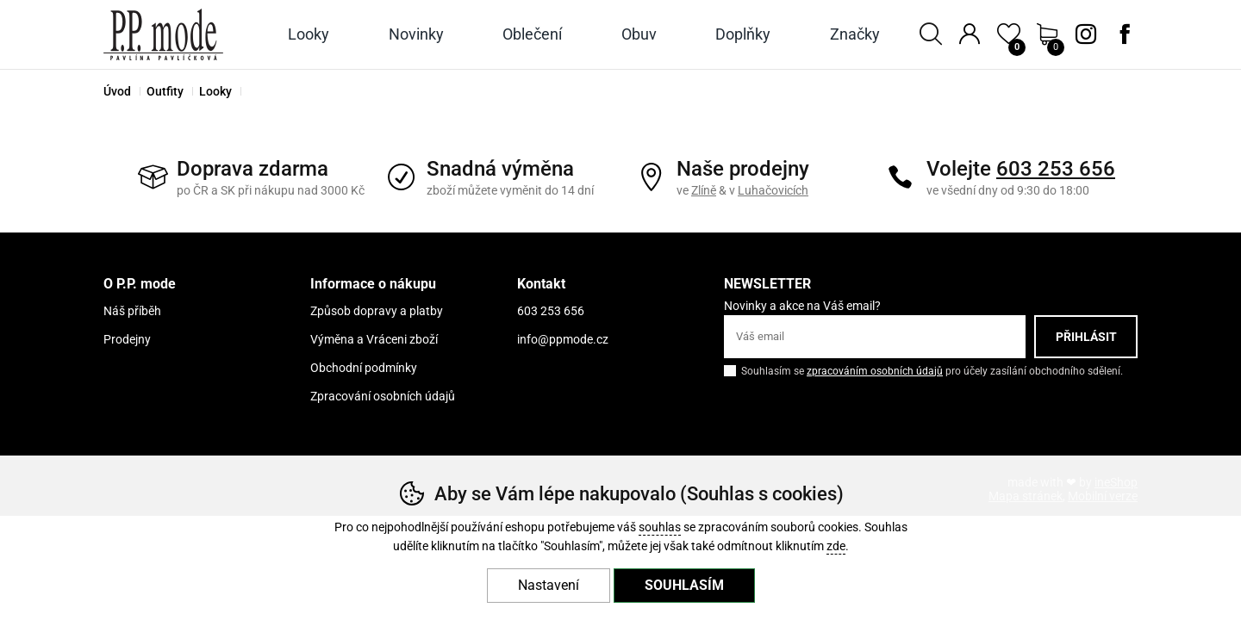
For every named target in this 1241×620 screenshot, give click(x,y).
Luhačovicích (773, 190)
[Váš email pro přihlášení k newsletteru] (875, 336)
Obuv (639, 34)
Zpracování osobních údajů (382, 396)
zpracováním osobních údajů (875, 371)
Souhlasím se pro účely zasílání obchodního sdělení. (923, 370)
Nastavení (548, 585)
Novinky (416, 34)
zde (835, 546)
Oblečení (532, 34)
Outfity (165, 91)
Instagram (1086, 34)
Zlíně (703, 190)
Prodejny (127, 339)
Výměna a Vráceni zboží (374, 339)
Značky (855, 34)
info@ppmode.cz (562, 339)
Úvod (117, 91)
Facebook (1125, 34)
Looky (215, 91)
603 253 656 (1055, 169)
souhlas (660, 527)
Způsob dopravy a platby (376, 311)
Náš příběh (132, 311)
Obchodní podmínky (363, 368)
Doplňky (742, 34)
